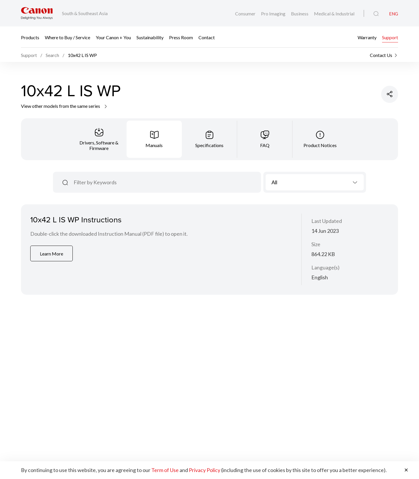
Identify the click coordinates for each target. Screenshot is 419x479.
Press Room (181, 37)
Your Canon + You (113, 37)
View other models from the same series (64, 106)
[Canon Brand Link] (37, 13)
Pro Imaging (273, 13)
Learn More (52, 254)
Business (300, 13)
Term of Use (165, 470)
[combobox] (315, 183)
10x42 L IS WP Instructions (77, 220)
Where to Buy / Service (67, 37)
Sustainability (150, 37)
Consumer (245, 13)
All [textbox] (274, 183)
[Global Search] (376, 14)
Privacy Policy (204, 470)
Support (390, 37)
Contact (206, 37)
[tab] (99, 139)
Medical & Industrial (334, 13)
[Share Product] (389, 95)
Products (30, 37)
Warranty (367, 37)
